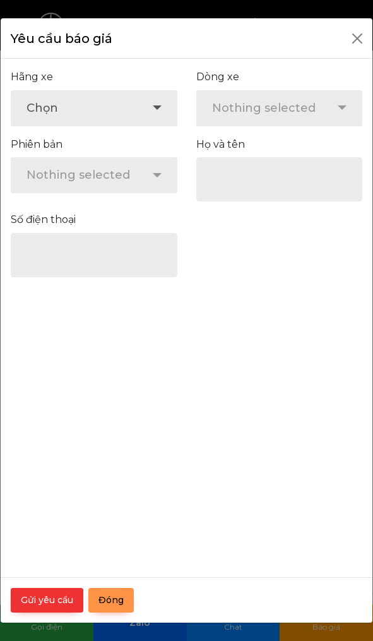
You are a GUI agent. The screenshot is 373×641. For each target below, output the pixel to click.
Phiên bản (36, 144)
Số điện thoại (43, 219)
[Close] (357, 38)
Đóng (111, 600)
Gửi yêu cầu (47, 600)
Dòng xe (217, 77)
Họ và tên (220, 144)
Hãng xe (32, 77)
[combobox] (94, 108)
